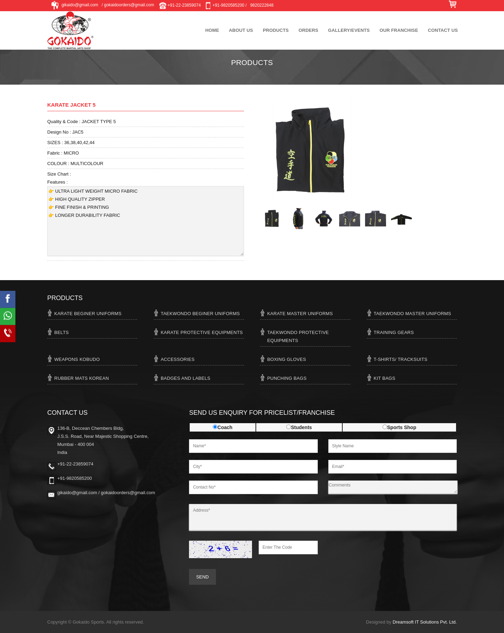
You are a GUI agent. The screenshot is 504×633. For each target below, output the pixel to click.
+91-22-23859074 (180, 5)
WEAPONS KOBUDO (77, 359)
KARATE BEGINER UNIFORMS (87, 313)
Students (301, 427)
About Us (241, 30)
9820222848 (262, 5)
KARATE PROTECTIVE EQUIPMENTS (202, 332)
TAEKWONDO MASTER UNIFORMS (412, 313)
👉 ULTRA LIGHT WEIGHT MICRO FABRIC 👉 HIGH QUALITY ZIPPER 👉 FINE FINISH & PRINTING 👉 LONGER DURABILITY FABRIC (145, 221)
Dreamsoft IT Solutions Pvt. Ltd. (425, 622)
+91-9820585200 (74, 478)
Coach (224, 427)
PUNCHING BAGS (286, 378)
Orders (308, 30)
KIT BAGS (385, 378)
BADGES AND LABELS (185, 378)
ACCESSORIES (178, 359)
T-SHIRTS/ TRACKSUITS (401, 359)
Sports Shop (401, 427)
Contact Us (443, 30)
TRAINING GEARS (394, 332)
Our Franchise (398, 30)
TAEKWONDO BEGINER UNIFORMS (200, 313)
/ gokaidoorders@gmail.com (128, 4)
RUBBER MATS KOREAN (81, 378)
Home (212, 30)
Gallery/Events (349, 30)
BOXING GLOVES (286, 359)
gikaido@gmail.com (74, 5)
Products (276, 30)
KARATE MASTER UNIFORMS (300, 313)
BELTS (61, 332)
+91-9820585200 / (225, 5)
